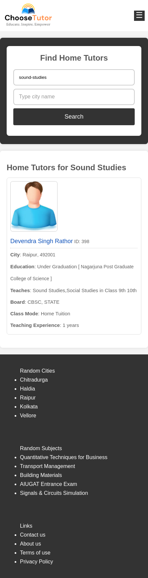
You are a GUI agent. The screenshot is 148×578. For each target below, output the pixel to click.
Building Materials (41, 475)
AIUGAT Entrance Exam (48, 484)
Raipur (28, 397)
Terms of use (35, 552)
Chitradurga (34, 380)
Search (74, 116)
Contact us (32, 535)
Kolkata (29, 406)
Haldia (27, 389)
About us (30, 544)
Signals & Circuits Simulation (54, 493)
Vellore (28, 415)
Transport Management (47, 466)
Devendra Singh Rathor (41, 241)
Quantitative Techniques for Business (63, 457)
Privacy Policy (36, 561)
